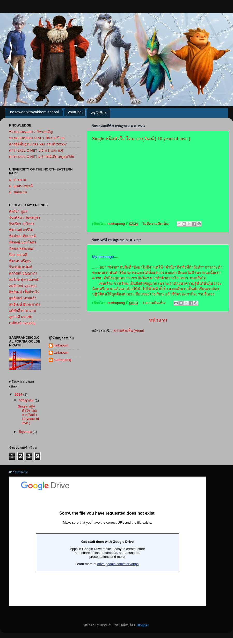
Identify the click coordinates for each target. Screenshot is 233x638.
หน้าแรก (158, 320)
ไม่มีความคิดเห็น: (156, 224)
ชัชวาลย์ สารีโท (21, 230)
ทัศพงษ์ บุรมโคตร (22, 242)
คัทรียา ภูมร (18, 211)
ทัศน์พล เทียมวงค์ (22, 236)
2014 (18, 394)
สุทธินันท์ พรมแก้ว (23, 298)
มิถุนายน (26, 432)
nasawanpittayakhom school (34, 112)
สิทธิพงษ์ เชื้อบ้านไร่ (24, 292)
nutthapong (62, 360)
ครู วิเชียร (99, 112)
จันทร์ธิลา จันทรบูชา (24, 218)
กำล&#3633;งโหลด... (107, 541)
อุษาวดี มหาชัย (20, 317)
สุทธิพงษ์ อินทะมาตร (24, 304)
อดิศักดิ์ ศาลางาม (22, 311)
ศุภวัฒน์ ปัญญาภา (23, 273)
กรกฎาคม (27, 400)
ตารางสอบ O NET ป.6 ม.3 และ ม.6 (36, 150)
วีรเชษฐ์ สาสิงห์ (20, 267)
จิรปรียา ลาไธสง (21, 224)
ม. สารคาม (17, 180)
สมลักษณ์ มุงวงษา (23, 286)
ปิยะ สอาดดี (18, 255)
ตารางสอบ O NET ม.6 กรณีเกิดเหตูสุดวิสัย (41, 157)
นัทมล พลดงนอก (21, 248)
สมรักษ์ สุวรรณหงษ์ (23, 279)
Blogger (143, 625)
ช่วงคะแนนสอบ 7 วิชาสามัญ (31, 132)
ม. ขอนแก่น (18, 192)
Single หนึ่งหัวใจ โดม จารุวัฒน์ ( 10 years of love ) (141, 138)
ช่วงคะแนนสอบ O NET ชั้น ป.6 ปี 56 (36, 138)
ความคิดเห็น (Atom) (128, 330)
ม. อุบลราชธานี (21, 186)
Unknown (61, 345)
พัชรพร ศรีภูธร (20, 261)
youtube (75, 112)
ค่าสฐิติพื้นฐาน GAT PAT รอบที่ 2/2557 (38, 144)
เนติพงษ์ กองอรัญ (22, 323)
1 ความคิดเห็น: (154, 303)
